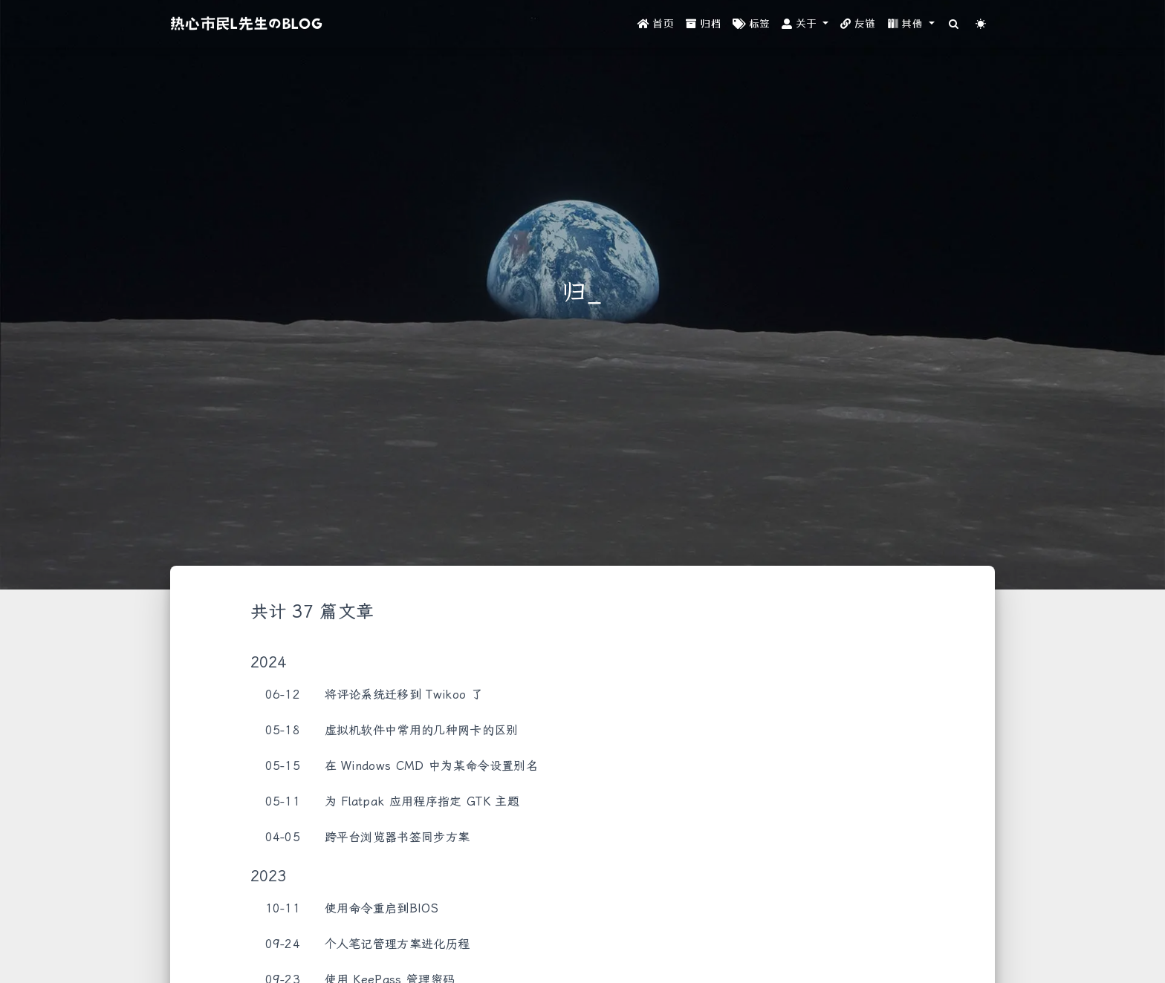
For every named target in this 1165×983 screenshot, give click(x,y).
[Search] (954, 24)
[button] (805, 24)
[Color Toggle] (981, 24)
